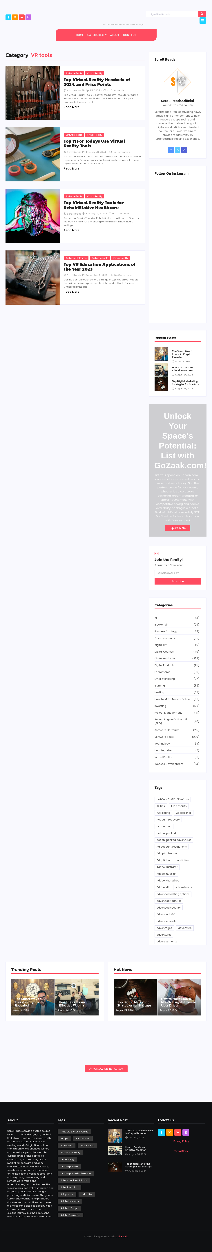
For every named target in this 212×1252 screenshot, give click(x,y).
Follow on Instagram (106, 1069)
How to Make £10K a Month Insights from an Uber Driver (178, 1002)
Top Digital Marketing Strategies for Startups (186, 383)
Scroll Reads (121, 1236)
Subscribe (178, 581)
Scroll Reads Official (177, 100)
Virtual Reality (94, 73)
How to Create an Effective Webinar (182, 369)
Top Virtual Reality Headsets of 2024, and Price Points (97, 82)
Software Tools (74, 73)
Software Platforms (76, 258)
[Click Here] (203, 20)
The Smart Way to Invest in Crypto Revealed (182, 354)
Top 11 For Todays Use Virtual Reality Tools (94, 143)
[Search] (172, 14)
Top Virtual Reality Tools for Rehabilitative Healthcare (94, 205)
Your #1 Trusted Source (178, 105)
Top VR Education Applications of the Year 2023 (100, 267)
